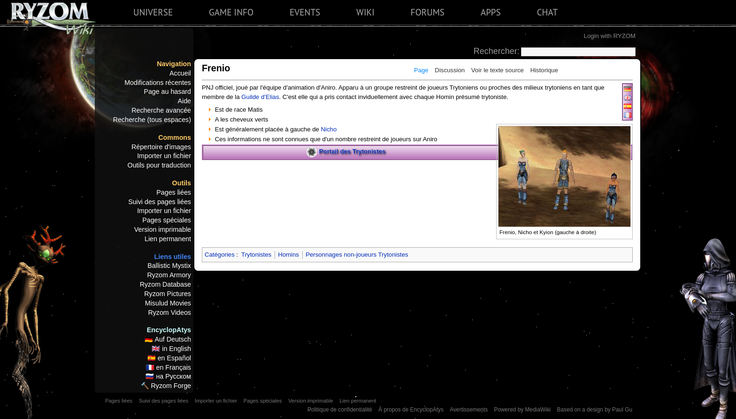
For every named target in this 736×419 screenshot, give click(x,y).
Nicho (329, 129)
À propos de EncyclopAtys (411, 409)
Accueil (180, 73)
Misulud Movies (168, 303)
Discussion (450, 70)
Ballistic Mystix (169, 265)
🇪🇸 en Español (169, 358)
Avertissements (469, 409)
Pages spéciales (166, 220)
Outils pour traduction (159, 165)
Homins (288, 254)
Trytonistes (256, 254)
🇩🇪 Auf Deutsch (168, 339)
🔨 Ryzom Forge (166, 385)
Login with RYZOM (610, 35)
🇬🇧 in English (171, 348)
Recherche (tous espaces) (152, 119)
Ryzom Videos (169, 312)
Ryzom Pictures (167, 293)
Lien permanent (168, 239)
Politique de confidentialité (339, 409)
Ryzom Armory (169, 275)
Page (421, 70)
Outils (181, 183)
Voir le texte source (497, 70)
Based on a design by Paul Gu (594, 409)
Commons (174, 137)
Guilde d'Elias (260, 96)
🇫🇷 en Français (168, 367)
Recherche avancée (161, 110)
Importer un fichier (164, 156)
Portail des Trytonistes (352, 151)
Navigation (174, 64)
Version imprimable (162, 229)
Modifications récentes (157, 82)
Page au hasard (167, 91)
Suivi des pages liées (159, 202)
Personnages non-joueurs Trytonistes (357, 254)
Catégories (220, 254)
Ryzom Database (165, 284)
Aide (184, 101)
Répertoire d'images (161, 147)
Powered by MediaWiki (522, 409)
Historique (544, 70)
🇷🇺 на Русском (168, 376)
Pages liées (173, 192)
